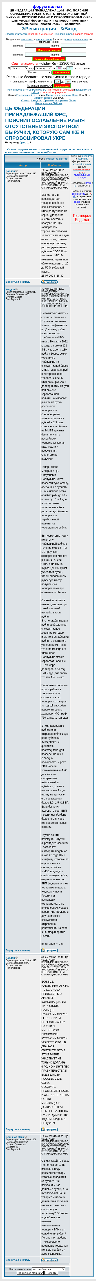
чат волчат (27, 39)
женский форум (82, 164)
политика (83, 158)
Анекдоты (36, 100)
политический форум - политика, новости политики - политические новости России (48, 150)
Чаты (75, 95)
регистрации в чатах (76, 39)
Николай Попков (63, 34)
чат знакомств (44, 39)
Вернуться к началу (18, 281)
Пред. (23, 142)
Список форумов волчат (22, 149)
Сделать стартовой (16, 34)
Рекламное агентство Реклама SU (26, 89)
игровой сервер (43, 97)
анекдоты (87, 156)
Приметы (48, 100)
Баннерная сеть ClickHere (49, 103)
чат (76, 185)
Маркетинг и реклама (58, 95)
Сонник (25, 100)
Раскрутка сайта (25, 95)
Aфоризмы (61, 100)
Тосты (72, 100)
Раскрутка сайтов (57, 158)
